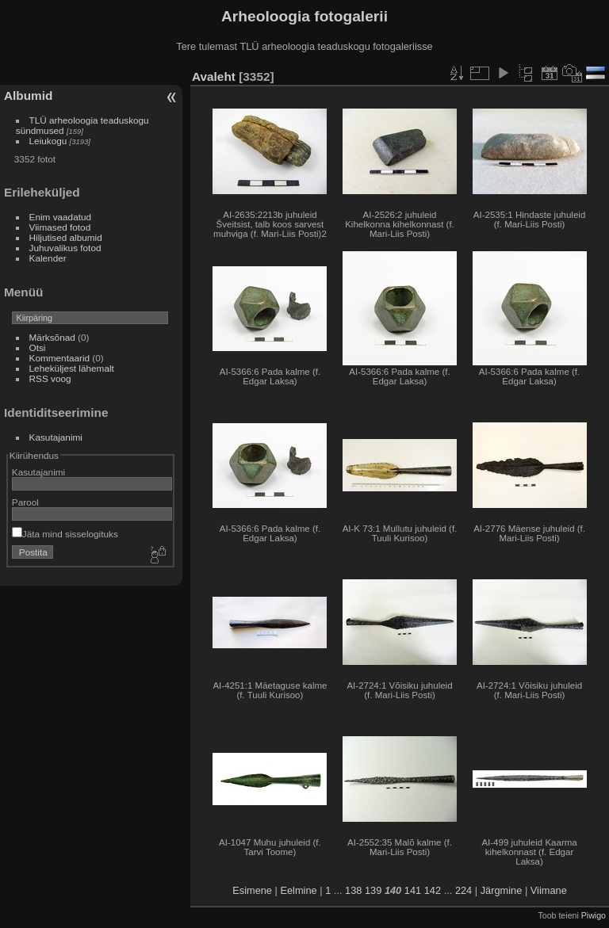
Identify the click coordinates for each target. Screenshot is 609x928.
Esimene (252, 890)
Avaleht (214, 76)
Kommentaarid (59, 358)
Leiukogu (48, 141)
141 (412, 890)
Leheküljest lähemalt (71, 368)
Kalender (48, 258)
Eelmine (298, 890)
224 (463, 890)
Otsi (37, 347)
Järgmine (502, 890)
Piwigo (593, 915)
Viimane (548, 890)
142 (432, 890)
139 (373, 890)
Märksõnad (52, 337)
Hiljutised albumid (65, 237)
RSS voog (50, 378)
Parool (25, 502)
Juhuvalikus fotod (65, 248)
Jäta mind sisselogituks (65, 534)
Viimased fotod (60, 227)
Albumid (28, 95)
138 (353, 890)
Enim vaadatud (60, 217)
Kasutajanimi (55, 437)
